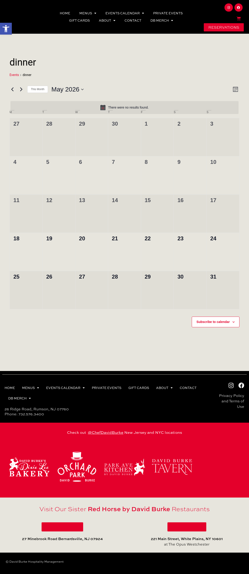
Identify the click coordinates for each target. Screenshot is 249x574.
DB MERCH (161, 20)
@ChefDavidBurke (105, 432)
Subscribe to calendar (213, 322)
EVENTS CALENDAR (124, 13)
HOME (65, 13)
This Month (37, 89)
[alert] (124, 107)
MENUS (87, 13)
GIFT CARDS (79, 20)
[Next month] (21, 89)
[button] (6, 29)
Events (14, 75)
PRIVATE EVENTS (168, 13)
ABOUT (107, 20)
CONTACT (132, 20)
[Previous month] (12, 89)
